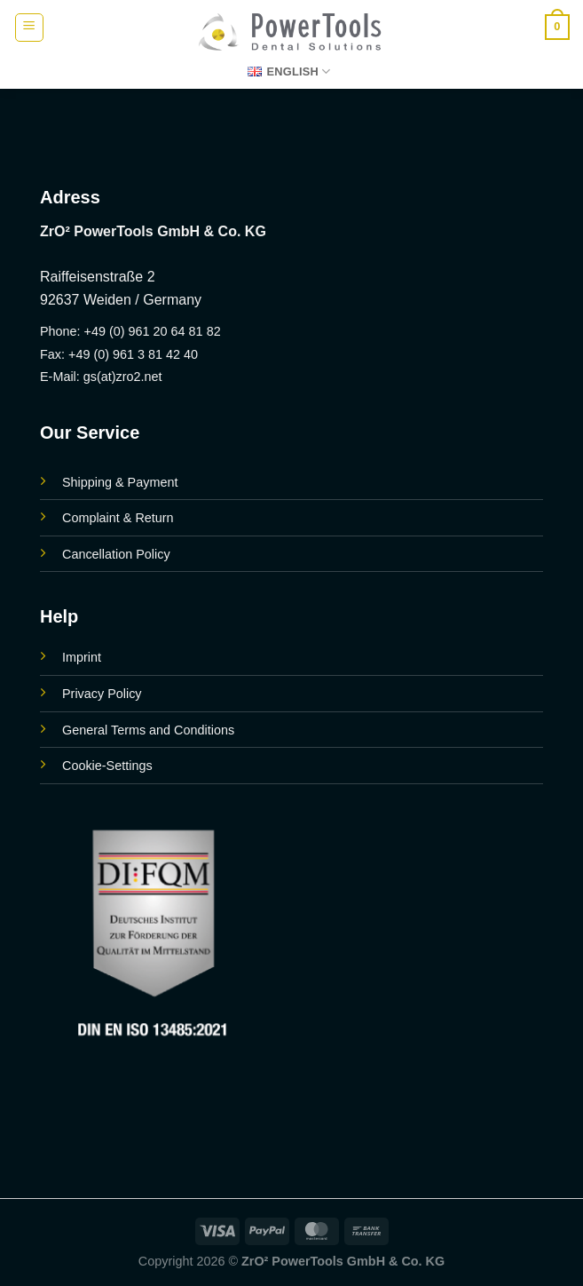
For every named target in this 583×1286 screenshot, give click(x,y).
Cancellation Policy (116, 554)
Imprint (81, 657)
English (289, 71)
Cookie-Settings (107, 765)
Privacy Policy (102, 694)
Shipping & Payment (119, 482)
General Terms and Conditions (148, 730)
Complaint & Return (118, 518)
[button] (29, 27)
